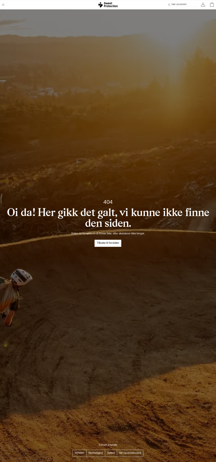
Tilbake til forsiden (108, 243)
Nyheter (79, 453)
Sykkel (111, 453)
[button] (204, 5)
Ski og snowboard (130, 453)
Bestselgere (96, 453)
